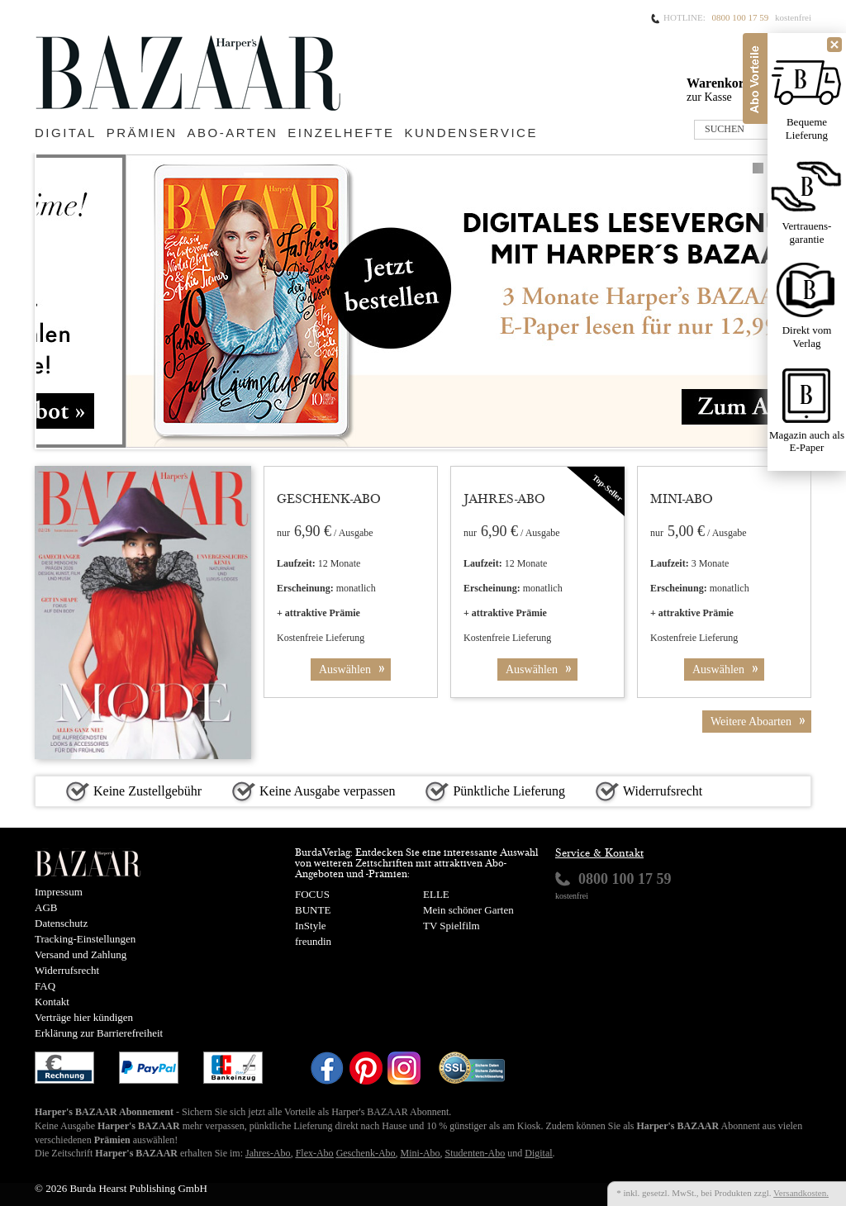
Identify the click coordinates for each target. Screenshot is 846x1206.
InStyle (310, 925)
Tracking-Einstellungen (85, 939)
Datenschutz (61, 923)
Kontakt (52, 1001)
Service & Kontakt (599, 854)
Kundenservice (471, 133)
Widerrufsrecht (67, 970)
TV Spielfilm (451, 925)
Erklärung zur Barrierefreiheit (99, 1033)
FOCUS (312, 894)
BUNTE (312, 910)
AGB (46, 907)
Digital (66, 133)
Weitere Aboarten (761, 721)
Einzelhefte (341, 133)
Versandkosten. (801, 1193)
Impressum (59, 892)
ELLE (436, 894)
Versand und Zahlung (80, 954)
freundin (313, 941)
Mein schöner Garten (468, 910)
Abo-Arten (233, 133)
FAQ (45, 986)
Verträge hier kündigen (84, 1017)
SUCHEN (724, 129)
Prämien (142, 133)
